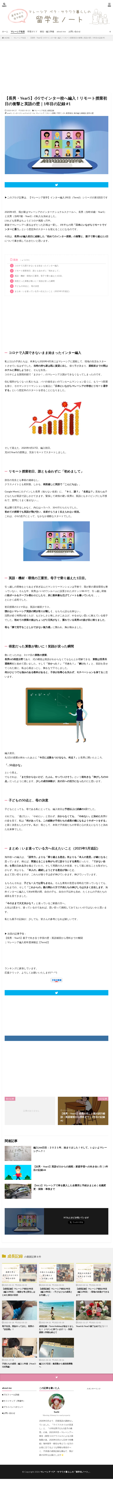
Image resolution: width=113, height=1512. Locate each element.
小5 (63, 113)
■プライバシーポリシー (12, 1407)
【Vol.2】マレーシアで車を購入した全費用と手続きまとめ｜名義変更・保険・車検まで (69, 1187)
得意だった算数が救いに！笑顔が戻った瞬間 (32, 281)
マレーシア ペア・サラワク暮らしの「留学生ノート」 (65, 1472)
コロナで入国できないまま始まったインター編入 (34, 266)
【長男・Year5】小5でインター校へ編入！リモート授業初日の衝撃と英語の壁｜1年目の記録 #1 (67, 38)
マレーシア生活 (18, 31)
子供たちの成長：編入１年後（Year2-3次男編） (19, 1365)
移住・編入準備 (47, 31)
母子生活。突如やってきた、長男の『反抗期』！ (18, 1327)
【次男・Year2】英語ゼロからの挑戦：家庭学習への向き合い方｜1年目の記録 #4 (70, 1168)
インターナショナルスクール (23, 113)
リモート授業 (50, 113)
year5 (9, 113)
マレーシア (40, 113)
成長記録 (50, 110)
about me (61, 31)
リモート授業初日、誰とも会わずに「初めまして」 (35, 271)
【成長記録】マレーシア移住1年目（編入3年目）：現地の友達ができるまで (92, 1291)
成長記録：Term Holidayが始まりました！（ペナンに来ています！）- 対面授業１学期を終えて (56, 1329)
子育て (59, 113)
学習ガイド (32, 31)
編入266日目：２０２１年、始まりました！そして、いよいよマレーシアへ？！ (70, 1149)
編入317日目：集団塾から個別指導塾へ (56, 1365)
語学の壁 (90, 113)
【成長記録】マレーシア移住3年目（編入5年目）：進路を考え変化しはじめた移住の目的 (18, 1291)
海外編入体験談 (80, 113)
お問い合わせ (74, 31)
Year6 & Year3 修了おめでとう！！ (92, 1326)
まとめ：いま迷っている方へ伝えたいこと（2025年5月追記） (40, 291)
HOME (7, 38)
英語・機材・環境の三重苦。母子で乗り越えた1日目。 (37, 276)
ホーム (5, 31)
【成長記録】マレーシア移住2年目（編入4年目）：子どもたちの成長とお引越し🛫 (55, 1291)
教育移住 (69, 113)
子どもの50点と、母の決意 (24, 286)
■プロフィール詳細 (10, 1394)
